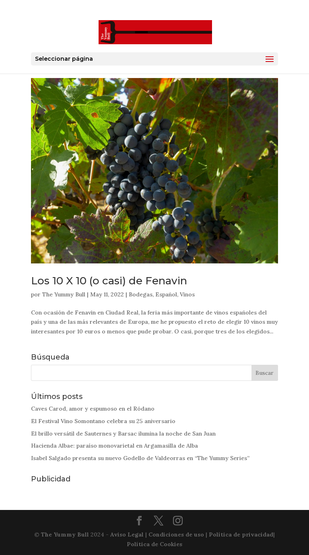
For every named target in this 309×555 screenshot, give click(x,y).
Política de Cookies (154, 544)
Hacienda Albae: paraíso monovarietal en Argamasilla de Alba (114, 445)
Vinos (187, 294)
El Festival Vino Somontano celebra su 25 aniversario (103, 421)
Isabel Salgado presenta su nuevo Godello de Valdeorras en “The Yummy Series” (140, 458)
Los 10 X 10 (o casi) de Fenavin (109, 280)
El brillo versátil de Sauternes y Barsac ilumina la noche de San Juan (123, 433)
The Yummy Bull (63, 294)
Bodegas (140, 294)
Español (166, 294)
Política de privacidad (241, 534)
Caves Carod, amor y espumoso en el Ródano (92, 408)
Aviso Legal (127, 534)
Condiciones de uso (176, 534)
